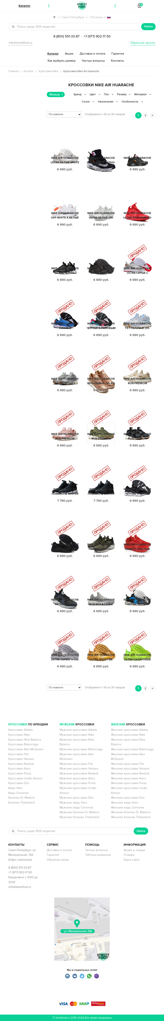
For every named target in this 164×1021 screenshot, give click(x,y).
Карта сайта (131, 860)
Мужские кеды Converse (76, 807)
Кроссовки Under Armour (25, 778)
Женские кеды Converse (127, 807)
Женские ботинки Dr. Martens (130, 812)
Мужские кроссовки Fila (76, 764)
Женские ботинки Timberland (130, 817)
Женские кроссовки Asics (128, 778)
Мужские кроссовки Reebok (79, 773)
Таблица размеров (98, 855)
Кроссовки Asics (19, 768)
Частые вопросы (93, 61)
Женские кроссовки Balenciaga (132, 749)
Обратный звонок (142, 43)
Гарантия (117, 53)
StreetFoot (82, 5)
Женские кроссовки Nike (128, 735)
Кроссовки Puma (19, 773)
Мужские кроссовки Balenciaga (81, 749)
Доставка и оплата (92, 53)
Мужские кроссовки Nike (77, 735)
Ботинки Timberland (21, 802)
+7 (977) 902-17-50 (97, 36)
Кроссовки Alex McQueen (26, 749)
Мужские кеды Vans (73, 802)
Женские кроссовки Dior (128, 797)
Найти (148, 26)
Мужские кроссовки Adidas (78, 730)
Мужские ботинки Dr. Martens (79, 812)
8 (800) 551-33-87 (66, 36)
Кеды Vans (15, 788)
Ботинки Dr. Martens (21, 797)
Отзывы (129, 855)
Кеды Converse (18, 793)
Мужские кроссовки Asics (77, 778)
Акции (69, 53)
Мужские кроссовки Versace (79, 768)
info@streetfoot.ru (20, 43)
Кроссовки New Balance (24, 739)
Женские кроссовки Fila (127, 764)
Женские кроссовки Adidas (129, 730)
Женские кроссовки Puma (128, 783)
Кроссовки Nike (48, 71)
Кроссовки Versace (21, 759)
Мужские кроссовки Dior (77, 797)
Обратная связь (58, 860)
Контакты (117, 61)
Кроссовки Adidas (20, 730)
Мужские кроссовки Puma (77, 783)
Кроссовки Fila (18, 754)
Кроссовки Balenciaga (23, 744)
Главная (13, 71)
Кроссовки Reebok (21, 764)
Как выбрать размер (62, 61)
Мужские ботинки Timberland (79, 817)
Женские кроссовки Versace (130, 768)
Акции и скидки (134, 850)
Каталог (53, 53)
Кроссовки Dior (18, 783)
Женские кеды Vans (124, 802)
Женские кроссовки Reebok (130, 773)
